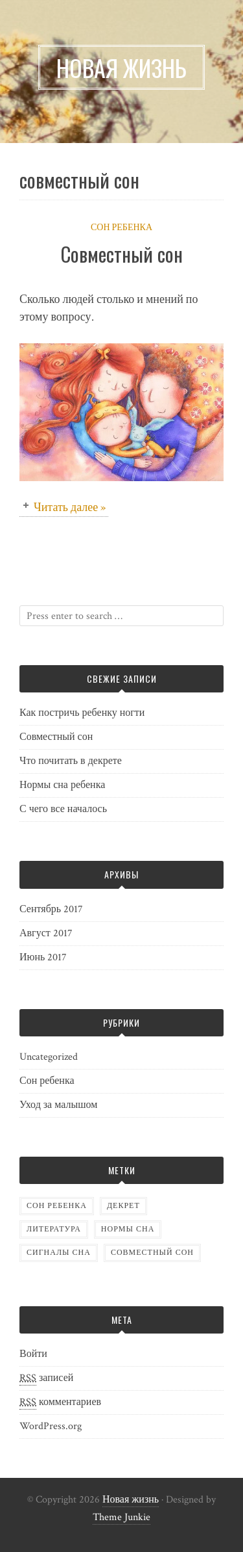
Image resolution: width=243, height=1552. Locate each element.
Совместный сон (122, 254)
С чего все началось (63, 809)
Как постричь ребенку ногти (82, 713)
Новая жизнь (130, 1499)
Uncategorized (48, 1057)
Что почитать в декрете (70, 761)
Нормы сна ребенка (62, 785)
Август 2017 (46, 933)
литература (54, 1229)
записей (46, 1378)
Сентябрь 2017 (51, 909)
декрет (123, 1206)
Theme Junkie (121, 1517)
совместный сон (152, 1252)
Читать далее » (70, 507)
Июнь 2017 (43, 957)
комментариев (60, 1402)
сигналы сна (59, 1252)
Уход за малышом (58, 1105)
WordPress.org (50, 1426)
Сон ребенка (121, 227)
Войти (33, 1354)
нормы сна (127, 1229)
